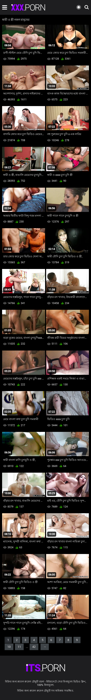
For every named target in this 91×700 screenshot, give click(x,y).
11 (19, 646)
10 (9, 646)
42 (34, 646)
